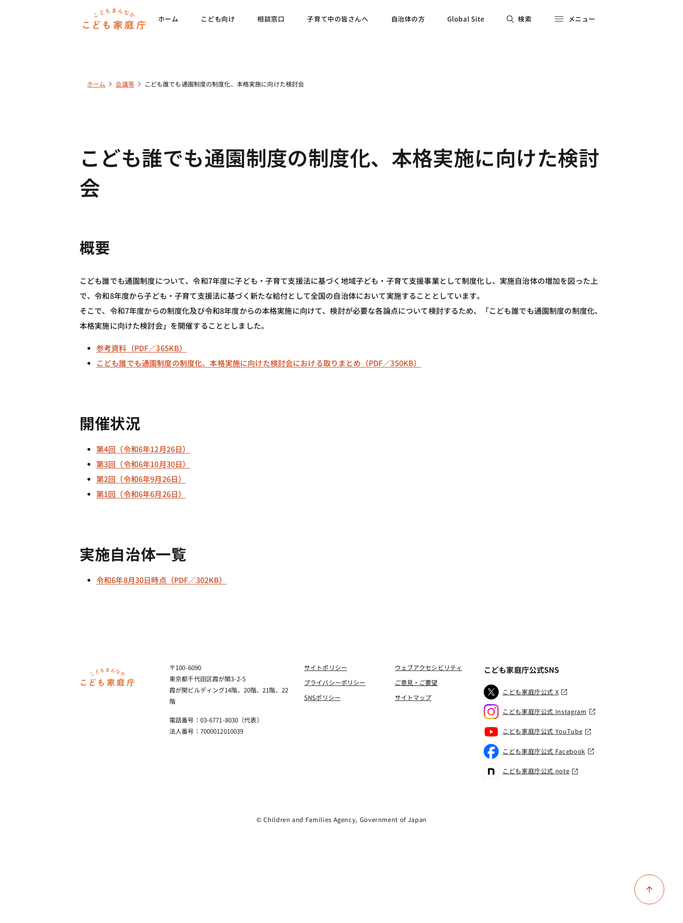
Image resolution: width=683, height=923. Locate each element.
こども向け (218, 18)
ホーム (168, 18)
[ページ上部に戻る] (649, 889)
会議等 (125, 83)
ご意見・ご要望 (416, 682)
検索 (519, 18)
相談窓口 (270, 18)
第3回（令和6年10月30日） (143, 463)
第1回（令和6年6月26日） (141, 493)
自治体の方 (408, 18)
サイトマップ (413, 697)
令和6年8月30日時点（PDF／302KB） (161, 579)
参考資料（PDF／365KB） (141, 347)
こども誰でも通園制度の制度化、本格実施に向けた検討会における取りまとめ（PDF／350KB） (258, 362)
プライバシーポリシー (334, 682)
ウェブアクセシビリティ (428, 667)
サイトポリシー (325, 667)
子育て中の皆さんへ (337, 18)
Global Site (466, 18)
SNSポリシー (322, 697)
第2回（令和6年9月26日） (141, 478)
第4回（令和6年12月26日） (143, 448)
